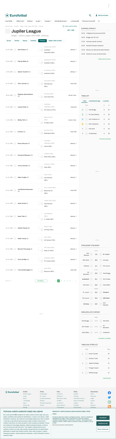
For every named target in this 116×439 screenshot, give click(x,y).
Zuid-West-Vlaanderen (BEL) (48, 53)
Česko (92, 394)
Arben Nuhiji (22, 191)
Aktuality (76, 394)
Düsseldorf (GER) (48, 78)
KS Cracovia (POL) (46, 104)
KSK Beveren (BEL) (47, 82)
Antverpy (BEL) (47, 89)
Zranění (42, 405)
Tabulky (16, 40)
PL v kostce (43, 396)
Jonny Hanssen (23, 154)
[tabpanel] (96, 120)
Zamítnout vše (103, 423)
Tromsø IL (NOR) (48, 152)
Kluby (39, 21)
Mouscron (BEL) (48, 251)
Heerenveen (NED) (46, 47)
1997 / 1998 (71, 30)
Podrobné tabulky (105, 139)
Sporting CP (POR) (48, 60)
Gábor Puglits (22, 164)
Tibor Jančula (22, 80)
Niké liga (25, 407)
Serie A (25, 398)
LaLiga (24, 396)
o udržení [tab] (106, 101)
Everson (21, 125)
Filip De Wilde (22, 61)
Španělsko (93, 407)
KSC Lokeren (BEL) (47, 174)
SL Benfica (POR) (48, 69)
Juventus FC (60, 403)
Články (75, 391)
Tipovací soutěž (88, 21)
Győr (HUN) (46, 161)
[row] (96, 109)
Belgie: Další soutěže (56, 40)
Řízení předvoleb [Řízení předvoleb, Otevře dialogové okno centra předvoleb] (103, 429)
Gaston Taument (23, 70)
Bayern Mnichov (61, 405)
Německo (93, 405)
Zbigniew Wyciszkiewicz (26, 90)
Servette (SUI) (47, 123)
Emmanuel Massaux (24, 145)
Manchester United (61, 398)
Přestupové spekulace (45, 403)
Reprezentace (61, 21)
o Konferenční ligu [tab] (94, 101)
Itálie (92, 403)
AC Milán (59, 400)
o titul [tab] (84, 101)
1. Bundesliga (26, 400)
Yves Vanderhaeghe (24, 249)
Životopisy (76, 405)
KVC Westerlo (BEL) (47, 202)
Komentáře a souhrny (79, 398)
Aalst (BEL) (46, 155)
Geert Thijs (21, 203)
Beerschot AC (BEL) (47, 113)
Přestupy (20, 21)
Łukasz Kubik (22, 102)
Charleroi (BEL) (47, 144)
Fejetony (76, 403)
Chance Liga (26, 405)
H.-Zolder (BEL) (47, 206)
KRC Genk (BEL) (48, 230)
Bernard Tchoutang (24, 231)
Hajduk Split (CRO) (46, 188)
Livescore (75, 21)
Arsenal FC (60, 394)
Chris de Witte (22, 240)
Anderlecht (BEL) (48, 63)
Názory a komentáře (79, 400)
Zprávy (9, 40)
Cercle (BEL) (47, 138)
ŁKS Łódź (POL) (48, 92)
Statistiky (33, 40)
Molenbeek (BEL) (48, 126)
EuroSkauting (43, 394)
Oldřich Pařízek (23, 213)
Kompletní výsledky (104, 338)
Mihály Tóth (22, 115)
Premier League (27, 394)
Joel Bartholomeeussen (25, 176)
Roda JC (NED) (47, 233)
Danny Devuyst (23, 135)
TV (99, 21)
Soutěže (9, 21)
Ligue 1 (25, 403)
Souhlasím (103, 417)
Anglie (92, 398)
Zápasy (30, 21)
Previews (76, 396)
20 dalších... (41, 259)
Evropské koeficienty (45, 398)
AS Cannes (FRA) (48, 224)
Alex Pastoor (22, 50)
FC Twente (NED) (48, 242)
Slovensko (93, 396)
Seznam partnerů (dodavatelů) (62, 425)
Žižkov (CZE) (47, 212)
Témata (42, 391)
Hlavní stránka (9, 26)
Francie (92, 400)
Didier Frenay (22, 222)
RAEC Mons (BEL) (48, 147)
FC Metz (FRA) (47, 117)
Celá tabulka (107, 378)
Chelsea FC (60, 396)
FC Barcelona (60, 407)
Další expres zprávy (104, 59)
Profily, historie (77, 407)
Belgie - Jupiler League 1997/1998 (28, 26)
